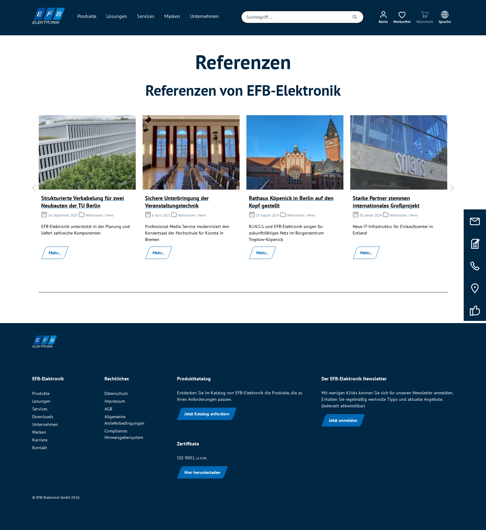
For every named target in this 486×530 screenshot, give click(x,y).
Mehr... (55, 253)
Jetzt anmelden (343, 420)
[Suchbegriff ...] (294, 17)
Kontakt (39, 447)
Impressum (114, 401)
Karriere (39, 440)
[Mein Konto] (383, 17)
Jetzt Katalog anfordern (206, 414)
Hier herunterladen (202, 472)
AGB (108, 409)
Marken (39, 432)
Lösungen (41, 401)
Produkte (41, 393)
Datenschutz (116, 393)
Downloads (42, 416)
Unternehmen (45, 424)
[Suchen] (355, 17)
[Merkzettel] (402, 17)
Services (39, 409)
